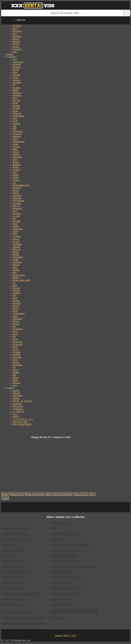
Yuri (14, 126)
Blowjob (16, 249)
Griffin (15, 177)
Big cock (16, 100)
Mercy (15, 331)
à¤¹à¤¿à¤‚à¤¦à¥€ (19, 422)
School (15, 162)
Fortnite (16, 324)
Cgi (14, 182)
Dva (14, 326)
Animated (16, 195)
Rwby (15, 339)
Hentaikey (17, 95)
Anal (14, 172)
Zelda (15, 139)
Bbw (14, 272)
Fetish (15, 103)
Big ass (15, 321)
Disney (15, 152)
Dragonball (17, 257)
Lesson (15, 46)
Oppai (15, 231)
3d (13, 85)
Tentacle (16, 247)
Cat (14, 283)
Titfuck (15, 377)
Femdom (16, 383)
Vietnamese (17, 409)
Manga (15, 252)
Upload (58, 635)
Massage (16, 288)
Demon (15, 226)
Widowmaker (18, 313)
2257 (74, 635)
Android (16, 293)
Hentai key (17, 342)
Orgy (14, 385)
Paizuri (15, 306)
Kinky (15, 370)
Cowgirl (16, 216)
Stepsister (16, 82)
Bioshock (16, 303)
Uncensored (17, 62)
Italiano (15, 398)
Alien (15, 285)
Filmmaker (17, 365)
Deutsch (16, 393)
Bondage (16, 221)
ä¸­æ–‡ (15, 414)
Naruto (15, 167)
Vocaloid (16, 236)
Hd (13, 367)
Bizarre (15, 190)
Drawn (15, 349)
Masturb (16, 41)
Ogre (14, 118)
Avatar (15, 259)
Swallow (16, 87)
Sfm (14, 295)
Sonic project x (81, 494)
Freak (15, 223)
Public (15, 90)
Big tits (15, 241)
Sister (15, 98)
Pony (14, 51)
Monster (16, 108)
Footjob (16, 290)
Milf (14, 128)
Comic (15, 144)
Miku (14, 149)
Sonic (48, 494)
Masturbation (18, 141)
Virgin (15, 77)
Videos (5, 498)
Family (15, 69)
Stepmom (16, 93)
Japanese (16, 123)
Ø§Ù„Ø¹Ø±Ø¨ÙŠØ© (22, 424)
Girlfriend (17, 262)
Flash (14, 298)
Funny (15, 316)
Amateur (16, 80)
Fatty (14, 234)
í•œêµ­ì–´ (16, 416)
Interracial (17, 208)
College (16, 180)
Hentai (5, 494)
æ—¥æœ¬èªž (18, 411)
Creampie (16, 134)
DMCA (66, 635)
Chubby (16, 372)
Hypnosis (16, 26)
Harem (15, 175)
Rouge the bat (16, 494)
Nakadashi (17, 318)
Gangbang (17, 244)
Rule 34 (16, 205)
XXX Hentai (18, 200)
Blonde (15, 254)
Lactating (16, 203)
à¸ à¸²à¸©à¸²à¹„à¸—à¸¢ (22, 419)
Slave (15, 159)
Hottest (10, 54)
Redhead (16, 164)
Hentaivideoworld (20, 185)
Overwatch (17, 344)
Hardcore (16, 188)
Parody (15, 308)
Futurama (16, 357)
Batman (16, 265)
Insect (15, 28)
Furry (15, 211)
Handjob (16, 354)
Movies (15, 39)
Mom (14, 72)
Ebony (15, 334)
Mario (15, 347)
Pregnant (16, 352)
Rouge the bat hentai (34, 494)
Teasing (16, 300)
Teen (14, 59)
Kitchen (16, 44)
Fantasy (16, 239)
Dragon (15, 362)
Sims (14, 34)
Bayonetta (17, 31)
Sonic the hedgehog (63, 494)
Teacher (16, 154)
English (15, 390)
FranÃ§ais (17, 395)
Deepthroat (17, 329)
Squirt (15, 311)
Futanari (16, 105)
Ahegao (16, 270)
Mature (15, 193)
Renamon (16, 36)
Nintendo (16, 67)
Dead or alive (18, 275)
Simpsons (16, 113)
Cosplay (16, 170)
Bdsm (15, 380)
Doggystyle (17, 229)
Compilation (18, 116)
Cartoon (16, 146)
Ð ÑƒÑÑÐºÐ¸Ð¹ (22, 401)
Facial (15, 111)
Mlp (14, 375)
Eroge (15, 360)
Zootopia (16, 213)
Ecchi (15, 121)
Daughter (16, 64)
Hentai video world (21, 280)
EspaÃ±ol (17, 404)
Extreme (16, 75)
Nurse (15, 267)
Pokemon (16, 49)
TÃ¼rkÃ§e (17, 406)
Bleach (15, 277)
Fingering (16, 198)
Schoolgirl (17, 157)
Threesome (17, 131)
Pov (14, 336)
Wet (14, 218)
